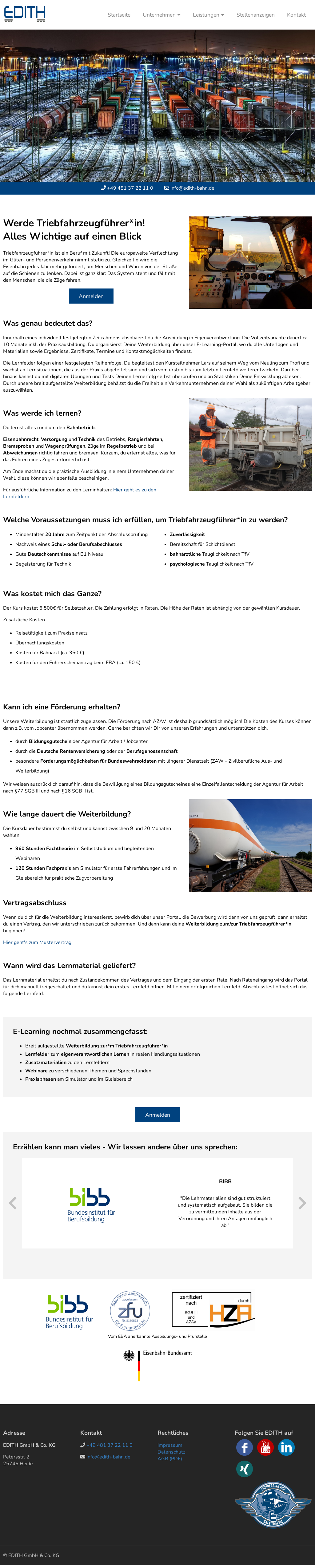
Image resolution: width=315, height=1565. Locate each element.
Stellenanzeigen (256, 14)
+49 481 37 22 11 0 (130, 188)
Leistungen (208, 14)
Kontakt (296, 14)
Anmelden (91, 296)
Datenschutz (171, 1452)
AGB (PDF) (170, 1458)
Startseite (119, 14)
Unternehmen (162, 14)
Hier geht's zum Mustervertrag (37, 942)
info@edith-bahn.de (192, 188)
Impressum (170, 1445)
